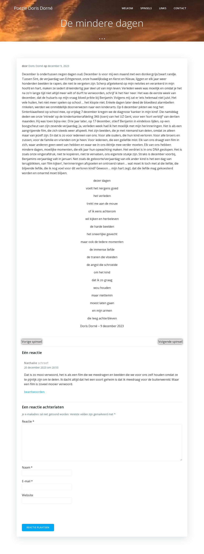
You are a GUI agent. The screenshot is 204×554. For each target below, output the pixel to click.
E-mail (27, 482)
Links (163, 8)
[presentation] (47, 515)
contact (180, 8)
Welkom (127, 8)
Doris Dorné (36, 66)
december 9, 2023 (58, 66)
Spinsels (146, 8)
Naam (27, 468)
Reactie (28, 422)
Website (27, 496)
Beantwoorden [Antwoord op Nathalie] (34, 392)
